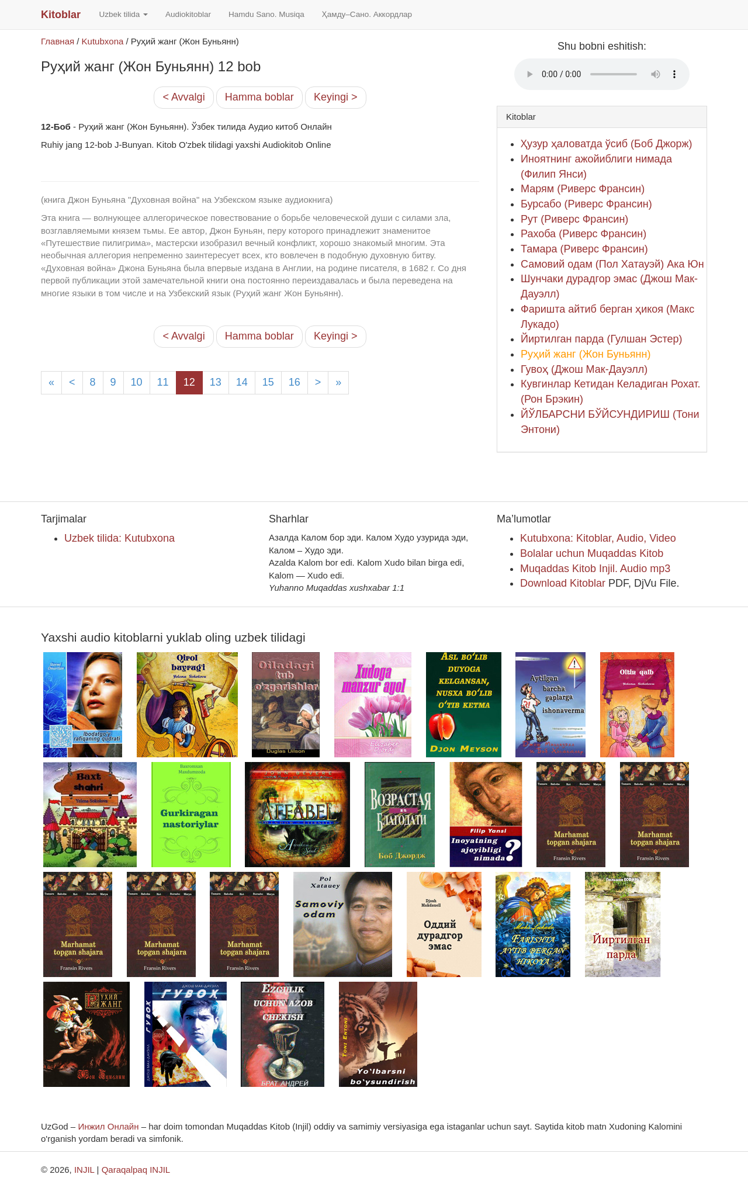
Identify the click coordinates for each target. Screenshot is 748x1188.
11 (163, 382)
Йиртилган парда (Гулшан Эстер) (601, 339)
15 (268, 382)
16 (294, 382)
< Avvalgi (183, 97)
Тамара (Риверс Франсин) (584, 249)
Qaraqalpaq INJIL (136, 1170)
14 (242, 382)
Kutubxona (103, 41)
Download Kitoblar (562, 583)
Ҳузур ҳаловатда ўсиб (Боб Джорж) (606, 144)
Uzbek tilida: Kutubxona (119, 538)
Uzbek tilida (123, 14)
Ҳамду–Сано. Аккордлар (367, 14)
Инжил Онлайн (108, 1126)
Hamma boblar (259, 97)
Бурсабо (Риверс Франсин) (586, 204)
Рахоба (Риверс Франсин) (583, 234)
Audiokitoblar (188, 14)
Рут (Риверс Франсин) (574, 219)
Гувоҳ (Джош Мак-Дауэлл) (584, 369)
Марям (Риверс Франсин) (583, 189)
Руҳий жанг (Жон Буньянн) (585, 354)
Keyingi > (336, 97)
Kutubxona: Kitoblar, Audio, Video (598, 538)
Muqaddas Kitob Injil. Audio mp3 (595, 568)
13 (215, 382)
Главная (57, 41)
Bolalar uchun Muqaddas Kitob (591, 553)
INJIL (84, 1170)
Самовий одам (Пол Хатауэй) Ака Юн (612, 264)
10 (137, 382)
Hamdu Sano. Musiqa (266, 14)
